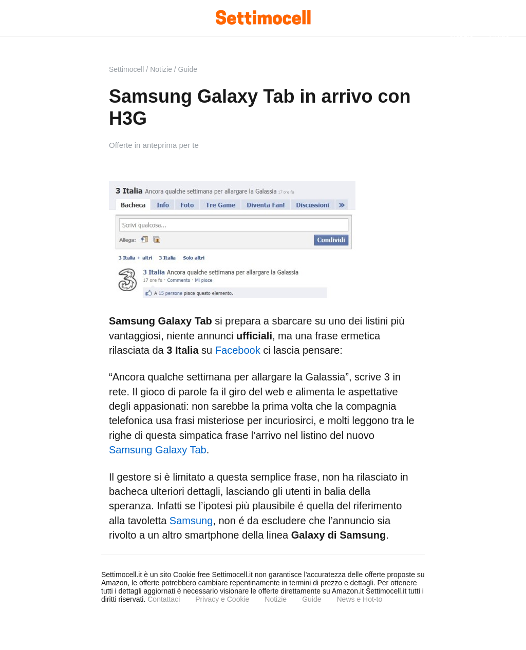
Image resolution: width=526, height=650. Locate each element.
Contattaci (163, 599)
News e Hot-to (359, 599)
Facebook (237, 350)
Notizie (276, 599)
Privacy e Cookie (222, 599)
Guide (311, 599)
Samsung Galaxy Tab (157, 449)
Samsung (191, 520)
